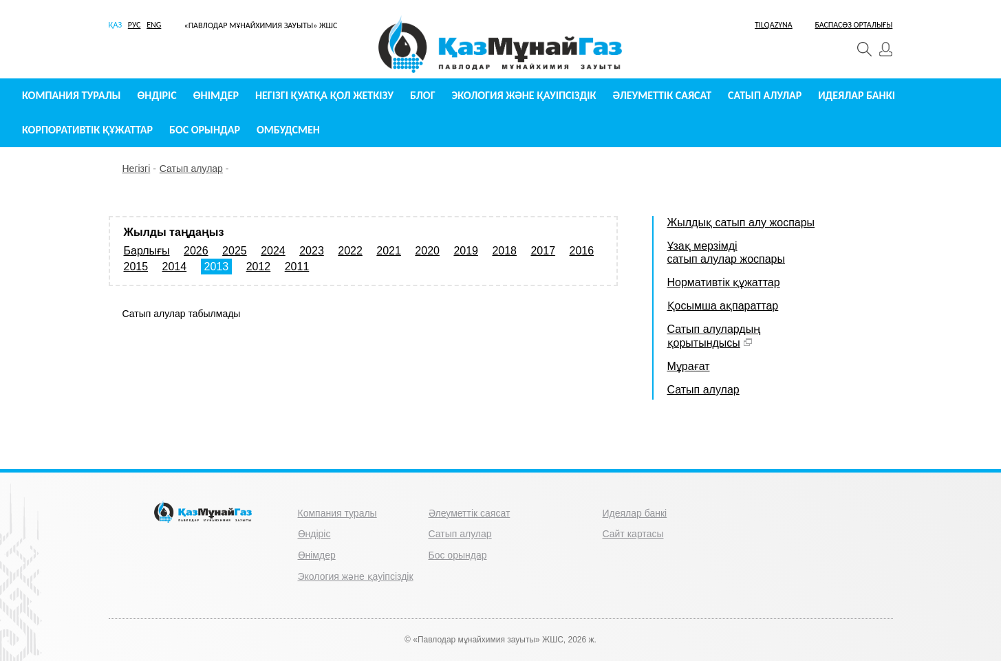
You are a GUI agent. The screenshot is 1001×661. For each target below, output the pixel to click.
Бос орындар (204, 129)
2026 (196, 251)
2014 (174, 266)
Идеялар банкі (856, 95)
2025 (234, 251)
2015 (136, 266)
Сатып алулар (764, 95)
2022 (350, 251)
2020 (427, 251)
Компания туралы (71, 95)
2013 (216, 266)
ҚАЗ (115, 25)
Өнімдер (216, 95)
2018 (504, 251)
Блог (422, 95)
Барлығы (147, 251)
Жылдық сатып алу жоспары (741, 222)
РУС (134, 25)
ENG (154, 25)
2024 (273, 251)
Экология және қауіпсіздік (524, 95)
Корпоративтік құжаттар (87, 129)
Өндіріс (157, 95)
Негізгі (136, 168)
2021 (388, 251)
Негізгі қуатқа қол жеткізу (324, 95)
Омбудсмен (288, 129)
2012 (258, 266)
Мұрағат (688, 366)
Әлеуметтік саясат (662, 95)
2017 (542, 251)
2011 (297, 266)
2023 (311, 251)
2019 (465, 251)
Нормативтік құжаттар (723, 282)
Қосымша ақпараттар (723, 306)
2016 (582, 251)
